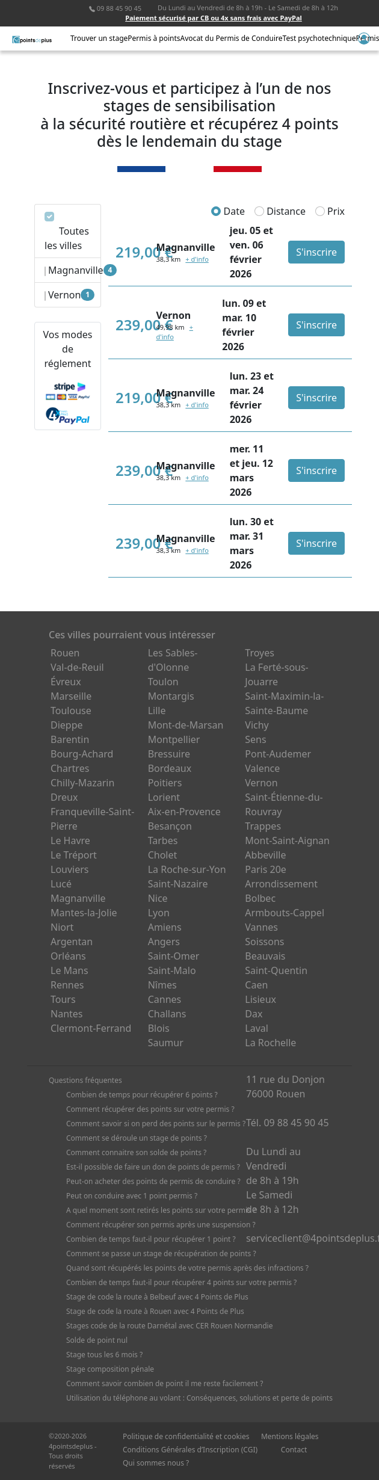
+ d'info (196, 259)
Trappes (263, 826)
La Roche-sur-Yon (187, 869)
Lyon (159, 912)
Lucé (61, 883)
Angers (164, 941)
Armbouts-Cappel (284, 912)
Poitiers (165, 782)
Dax (253, 1013)
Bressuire (169, 753)
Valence (262, 768)
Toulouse (71, 710)
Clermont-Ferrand (91, 1028)
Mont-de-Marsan (186, 725)
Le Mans (69, 970)
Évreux (66, 681)
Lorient (164, 797)
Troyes (259, 652)
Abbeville (265, 855)
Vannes (261, 927)
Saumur (165, 1042)
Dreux (64, 797)
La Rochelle (270, 1042)
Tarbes (163, 840)
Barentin (70, 739)
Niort (62, 927)
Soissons (264, 941)
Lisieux (260, 999)
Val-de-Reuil (77, 667)
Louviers (70, 869)
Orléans (68, 956)
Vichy (256, 725)
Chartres (70, 768)
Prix (330, 211)
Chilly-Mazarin (82, 782)
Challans (167, 1013)
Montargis (171, 696)
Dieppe (67, 725)
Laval (256, 1028)
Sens (255, 739)
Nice (158, 898)
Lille (157, 710)
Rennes (67, 984)
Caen (256, 984)
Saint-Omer (174, 956)
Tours (63, 999)
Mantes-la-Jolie (84, 912)
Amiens (165, 927)
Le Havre (70, 840)
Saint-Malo (172, 970)
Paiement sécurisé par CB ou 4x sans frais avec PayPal (213, 17)
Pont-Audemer (278, 753)
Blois (159, 1028)
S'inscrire (316, 252)
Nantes (67, 1013)
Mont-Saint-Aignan (287, 840)
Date (228, 211)
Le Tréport (74, 855)
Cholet (162, 855)
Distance (280, 211)
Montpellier (174, 739)
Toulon (163, 681)
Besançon (170, 826)
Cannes (165, 999)
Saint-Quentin (276, 970)
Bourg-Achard (82, 753)
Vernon (261, 782)
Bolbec (260, 898)
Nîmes (162, 984)
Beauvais (265, 956)
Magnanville (78, 898)
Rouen (65, 652)
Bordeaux (170, 768)
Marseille (71, 696)
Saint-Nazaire (178, 883)
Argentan (72, 941)
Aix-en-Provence (184, 811)
